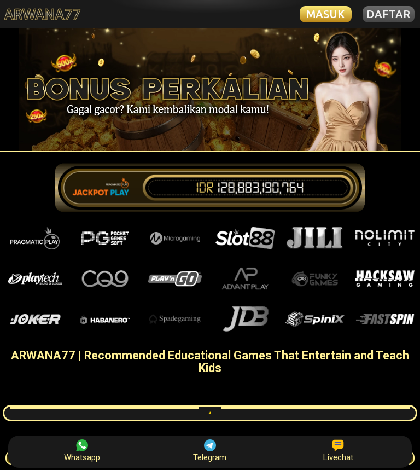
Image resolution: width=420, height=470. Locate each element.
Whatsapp (82, 450)
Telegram (209, 450)
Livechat (338, 450)
